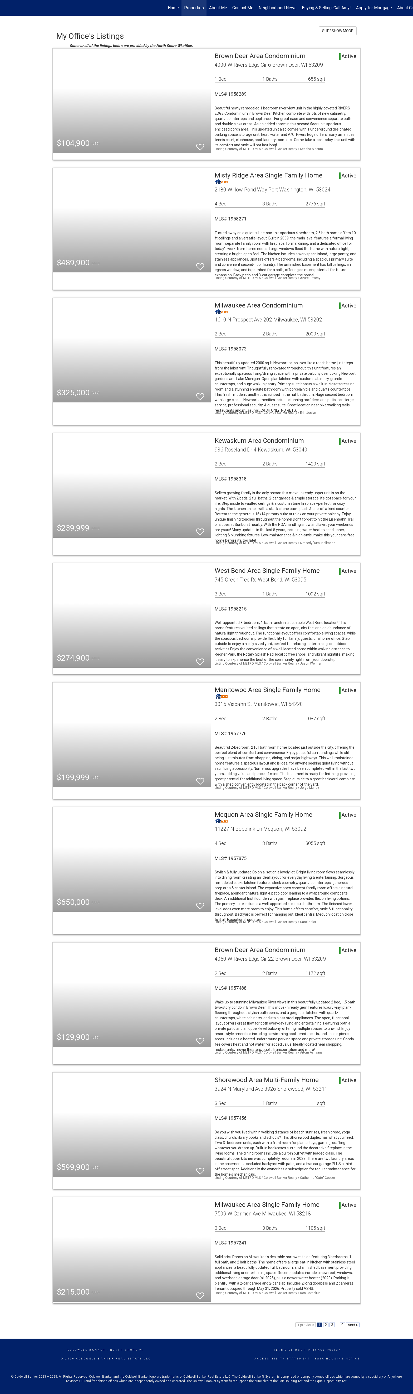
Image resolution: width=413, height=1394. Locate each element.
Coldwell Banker (86, 1350)
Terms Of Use (288, 1350)
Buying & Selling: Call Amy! (326, 7)
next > (353, 1325)
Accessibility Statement (282, 1358)
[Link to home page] (6, 8)
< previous (305, 1325)
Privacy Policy (324, 1350)
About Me (218, 7)
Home (173, 7)
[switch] (200, 144)
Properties (194, 7)
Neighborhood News (278, 7)
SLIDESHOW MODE (337, 31)
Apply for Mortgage (374, 7)
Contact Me (242, 7)
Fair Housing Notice (337, 1358)
